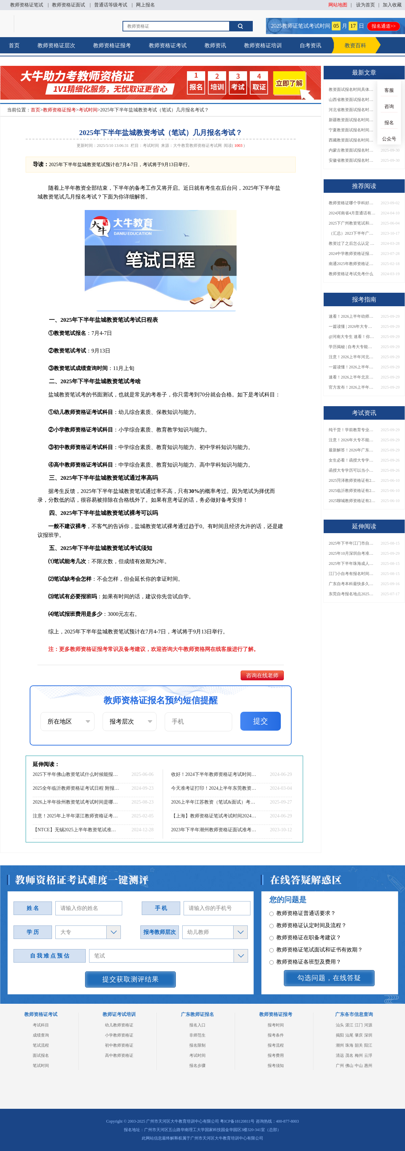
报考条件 (276, 1035)
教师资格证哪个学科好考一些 (352, 203)
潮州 (340, 1045)
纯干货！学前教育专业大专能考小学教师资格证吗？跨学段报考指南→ (352, 429)
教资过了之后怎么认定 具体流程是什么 (352, 243)
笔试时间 (41, 1065)
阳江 (368, 1045)
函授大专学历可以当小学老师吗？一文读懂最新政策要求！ (352, 470)
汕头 (340, 1025)
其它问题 (283, 924)
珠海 (349, 1045)
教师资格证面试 (68, 4)
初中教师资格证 (119, 1045)
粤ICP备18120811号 (237, 1121)
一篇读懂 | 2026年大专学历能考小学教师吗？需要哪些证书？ (352, 326)
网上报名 (145, 4)
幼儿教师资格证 (119, 1025)
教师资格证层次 (56, 45)
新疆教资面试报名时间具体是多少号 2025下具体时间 (352, 119)
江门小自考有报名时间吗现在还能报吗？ (352, 573)
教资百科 (355, 45)
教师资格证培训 (263, 45)
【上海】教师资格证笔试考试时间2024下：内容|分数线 (214, 815)
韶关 (359, 1045)
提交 (260, 721)
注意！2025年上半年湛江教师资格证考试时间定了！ (76, 815)
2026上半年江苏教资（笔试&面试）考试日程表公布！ (214, 802)
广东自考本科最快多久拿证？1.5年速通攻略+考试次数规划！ (352, 583)
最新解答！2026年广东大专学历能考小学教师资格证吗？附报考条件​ (352, 450)
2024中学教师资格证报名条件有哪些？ (352, 253)
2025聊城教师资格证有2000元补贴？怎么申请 (352, 500)
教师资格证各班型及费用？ (305, 912)
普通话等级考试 (110, 4)
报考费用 (276, 1055)
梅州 (359, 1055)
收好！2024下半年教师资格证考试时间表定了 (214, 774)
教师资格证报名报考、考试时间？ (313, 936)
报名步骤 (197, 1065)
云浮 (368, 1055)
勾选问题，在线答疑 (329, 978)
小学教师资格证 (119, 1035)
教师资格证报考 (112, 45)
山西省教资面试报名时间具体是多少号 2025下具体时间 (352, 99)
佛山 (349, 1065)
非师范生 (197, 1035)
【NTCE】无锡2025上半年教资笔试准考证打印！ (76, 829)
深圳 (368, 1035)
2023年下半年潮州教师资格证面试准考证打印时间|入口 (214, 829)
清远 (340, 1055)
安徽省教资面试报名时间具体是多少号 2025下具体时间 (352, 160)
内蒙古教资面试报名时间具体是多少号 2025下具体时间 (352, 150)
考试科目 (41, 1025)
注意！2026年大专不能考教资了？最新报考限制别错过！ (352, 440)
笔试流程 (41, 1045)
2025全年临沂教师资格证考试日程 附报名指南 (76, 788)
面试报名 (41, 1055)
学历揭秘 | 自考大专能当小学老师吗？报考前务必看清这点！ (352, 346)
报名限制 (197, 1045)
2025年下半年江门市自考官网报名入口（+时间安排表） (352, 543)
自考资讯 (310, 45)
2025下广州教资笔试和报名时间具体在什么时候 (352, 223)
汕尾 (349, 1035)
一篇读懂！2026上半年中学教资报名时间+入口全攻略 (352, 367)
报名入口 (197, 1025)
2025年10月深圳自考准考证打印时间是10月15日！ (352, 553)
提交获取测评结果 (130, 979)
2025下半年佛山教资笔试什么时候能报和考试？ (76, 774)
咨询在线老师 (262, 675)
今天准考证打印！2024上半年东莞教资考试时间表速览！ (214, 788)
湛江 (349, 1025)
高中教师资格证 (119, 1055)
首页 (14, 45)
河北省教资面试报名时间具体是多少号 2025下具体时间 (352, 109)
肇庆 (359, 1035)
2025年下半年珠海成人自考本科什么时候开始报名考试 (352, 563)
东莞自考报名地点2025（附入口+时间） (352, 594)
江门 (359, 1025)
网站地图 (337, 4)
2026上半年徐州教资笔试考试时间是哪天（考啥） (76, 802)
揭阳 (340, 1035)
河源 (368, 1025)
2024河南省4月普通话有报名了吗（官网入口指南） (352, 213)
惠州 (368, 1065)
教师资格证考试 (168, 45)
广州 (340, 1065)
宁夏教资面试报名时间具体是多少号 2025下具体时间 (352, 130)
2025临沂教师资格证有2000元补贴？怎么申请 (352, 490)
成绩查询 (41, 1035)
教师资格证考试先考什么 (351, 273)
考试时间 (88, 109)
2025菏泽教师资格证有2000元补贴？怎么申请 (352, 480)
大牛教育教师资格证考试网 (197, 145)
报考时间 (276, 1025)
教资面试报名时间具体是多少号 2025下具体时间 (352, 89)
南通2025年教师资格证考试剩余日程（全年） (352, 263)
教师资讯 (215, 45)
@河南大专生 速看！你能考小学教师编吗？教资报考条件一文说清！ (352, 336)
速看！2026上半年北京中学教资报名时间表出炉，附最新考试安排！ (352, 377)
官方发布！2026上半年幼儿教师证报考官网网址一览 (352, 387)
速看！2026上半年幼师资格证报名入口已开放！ (352, 316)
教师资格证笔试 (26, 4)
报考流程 (276, 1045)
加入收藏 (392, 4)
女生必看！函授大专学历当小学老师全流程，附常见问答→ (352, 460)
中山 (359, 1065)
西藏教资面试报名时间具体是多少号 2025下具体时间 (352, 140)
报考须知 (276, 1065)
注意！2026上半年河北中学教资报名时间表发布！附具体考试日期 (352, 357)
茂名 (349, 1055)
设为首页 (365, 4)
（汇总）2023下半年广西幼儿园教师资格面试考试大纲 (352, 233)
